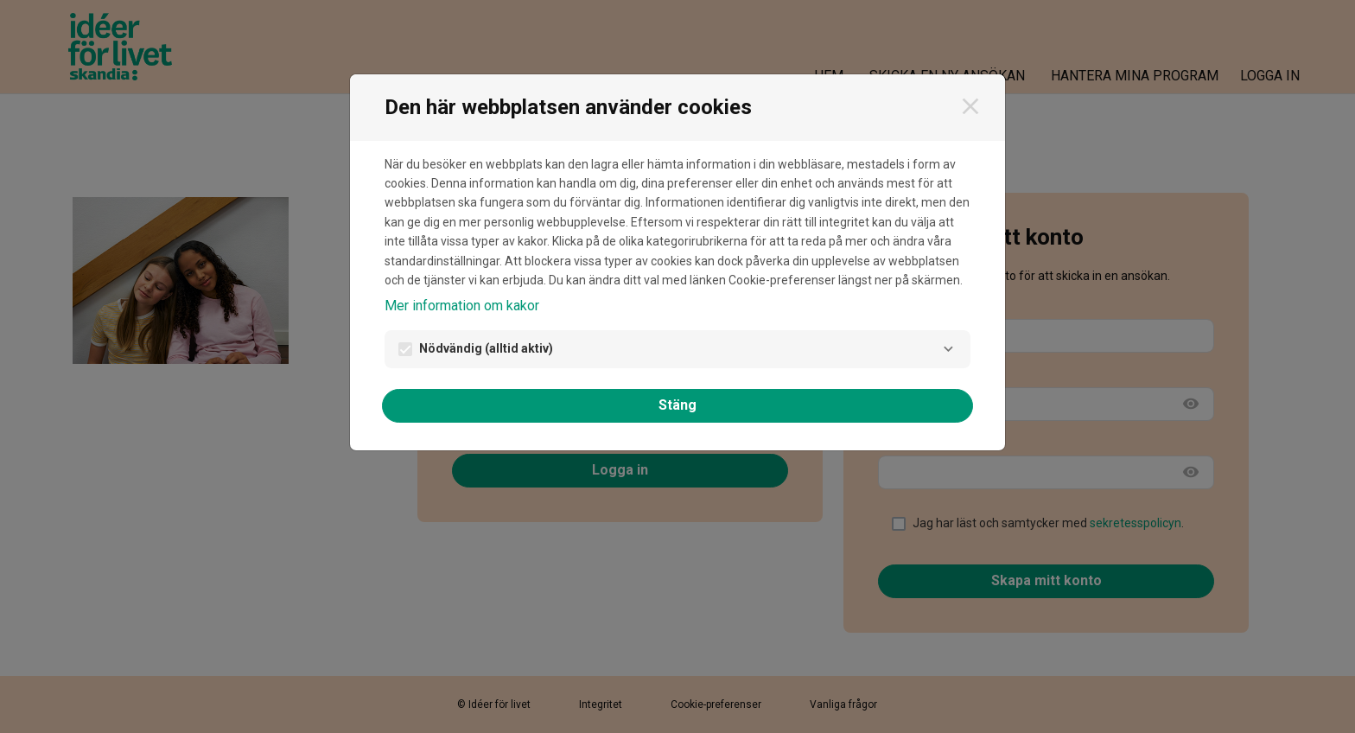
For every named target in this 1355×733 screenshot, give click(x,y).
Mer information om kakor (462, 305)
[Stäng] (970, 106)
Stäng (677, 405)
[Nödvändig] (948, 349)
